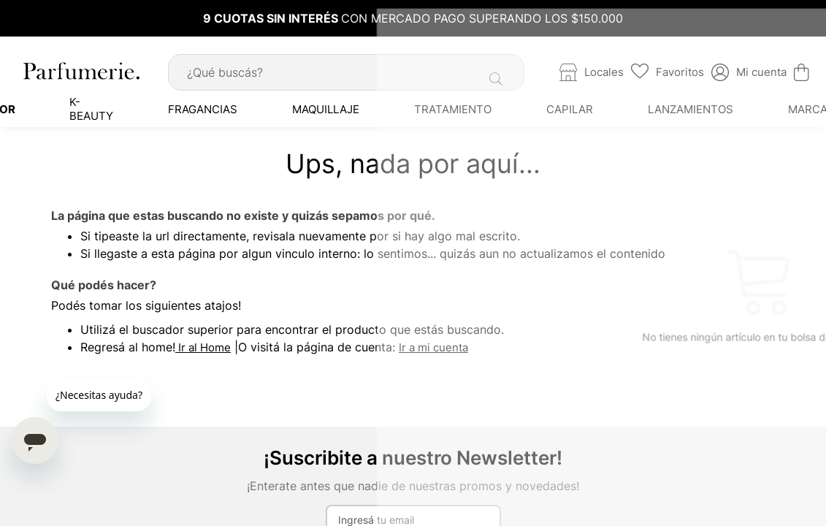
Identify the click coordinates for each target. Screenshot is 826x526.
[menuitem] (100, 106)
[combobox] (346, 69)
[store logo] (80, 67)
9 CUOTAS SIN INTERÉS (272, 18)
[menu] (413, 106)
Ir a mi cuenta (433, 344)
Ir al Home (203, 344)
